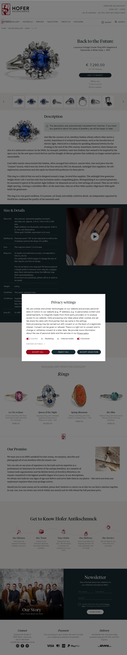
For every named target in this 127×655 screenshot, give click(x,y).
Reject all (63, 352)
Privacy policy (83, 333)
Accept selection (89, 352)
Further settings (34, 344)
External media (67, 339)
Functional (85, 339)
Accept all (37, 352)
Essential (34, 339)
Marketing (49, 339)
